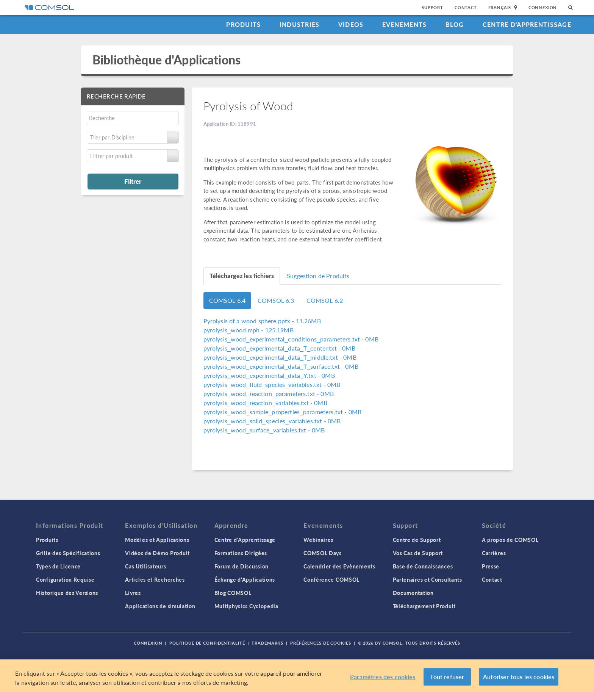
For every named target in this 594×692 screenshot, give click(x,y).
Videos (351, 24)
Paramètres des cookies (383, 676)
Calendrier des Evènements (339, 566)
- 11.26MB (262, 320)
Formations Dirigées (240, 553)
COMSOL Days (322, 553)
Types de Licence (58, 566)
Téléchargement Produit (424, 606)
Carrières (494, 553)
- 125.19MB (248, 330)
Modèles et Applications (157, 539)
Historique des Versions (67, 592)
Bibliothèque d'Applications (166, 59)
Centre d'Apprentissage (527, 24)
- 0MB (290, 339)
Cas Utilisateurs (145, 566)
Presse (490, 566)
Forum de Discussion (241, 566)
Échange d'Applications (244, 579)
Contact (466, 7)
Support (432, 7)
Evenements (404, 24)
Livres (133, 592)
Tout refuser (447, 676)
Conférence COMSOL (331, 579)
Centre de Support (417, 539)
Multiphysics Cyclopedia (246, 606)
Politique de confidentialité (207, 643)
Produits (243, 24)
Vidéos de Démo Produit (157, 553)
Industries (300, 24)
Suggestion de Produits (318, 275)
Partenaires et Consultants (427, 579)
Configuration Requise (65, 579)
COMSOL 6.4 (227, 300)
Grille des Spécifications (68, 553)
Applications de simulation (160, 606)
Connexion (542, 7)
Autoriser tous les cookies (518, 676)
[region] (297, 675)
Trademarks (267, 643)
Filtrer (132, 181)
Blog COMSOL (233, 592)
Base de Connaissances (423, 566)
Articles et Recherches (154, 579)
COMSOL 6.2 (324, 300)
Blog (455, 24)
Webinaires (318, 539)
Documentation (413, 592)
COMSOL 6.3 (276, 300)
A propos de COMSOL (510, 539)
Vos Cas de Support (418, 553)
